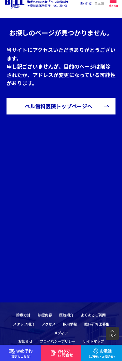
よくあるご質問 (93, 314)
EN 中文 (86, 9)
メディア (61, 332)
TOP (112, 335)
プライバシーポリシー (57, 341)
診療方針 (23, 314)
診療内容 (45, 314)
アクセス (49, 324)
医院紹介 (66, 314)
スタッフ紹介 (23, 324)
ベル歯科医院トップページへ (58, 106)
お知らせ (25, 341)
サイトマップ (93, 341)
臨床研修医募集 (96, 324)
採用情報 (70, 324)
